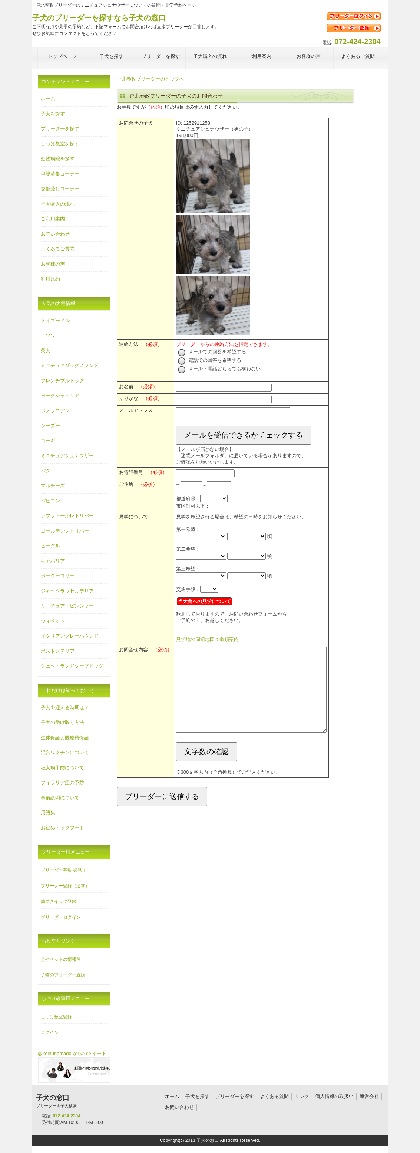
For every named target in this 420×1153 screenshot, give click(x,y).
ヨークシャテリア (60, 395)
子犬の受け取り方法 (62, 722)
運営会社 (369, 1096)
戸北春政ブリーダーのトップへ (150, 79)
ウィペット (53, 621)
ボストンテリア (58, 651)
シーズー (50, 425)
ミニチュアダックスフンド (70, 365)
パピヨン (50, 501)
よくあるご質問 (58, 249)
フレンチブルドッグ (62, 380)
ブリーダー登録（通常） (65, 885)
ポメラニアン (55, 410)
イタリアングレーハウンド (70, 636)
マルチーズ (53, 485)
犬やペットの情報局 (61, 959)
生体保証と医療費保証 (65, 737)
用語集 (48, 812)
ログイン (50, 1032)
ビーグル (50, 545)
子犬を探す (53, 114)
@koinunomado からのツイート (72, 1053)
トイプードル (55, 320)
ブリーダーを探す (60, 128)
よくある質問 (274, 1096)
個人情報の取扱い (334, 1096)
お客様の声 (53, 264)
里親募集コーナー (60, 174)
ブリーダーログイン (61, 917)
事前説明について (60, 797)
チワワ (48, 335)
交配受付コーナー (60, 188)
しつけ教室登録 (56, 1016)
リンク (302, 1096)
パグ (45, 471)
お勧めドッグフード (62, 828)
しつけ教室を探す (60, 144)
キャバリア (53, 561)
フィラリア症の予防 (62, 782)
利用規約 (50, 279)
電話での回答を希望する (210, 360)
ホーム (48, 98)
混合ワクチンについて (65, 752)
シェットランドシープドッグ (72, 666)
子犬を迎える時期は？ (65, 707)
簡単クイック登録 (58, 901)
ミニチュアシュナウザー (67, 455)
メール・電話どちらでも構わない (219, 368)
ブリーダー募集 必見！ (63, 870)
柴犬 (45, 350)
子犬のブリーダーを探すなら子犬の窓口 (99, 18)
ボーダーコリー (58, 576)
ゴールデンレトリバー (65, 531)
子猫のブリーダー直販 (63, 974)
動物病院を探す (58, 158)
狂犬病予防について (62, 767)
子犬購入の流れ (58, 204)
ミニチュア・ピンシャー (67, 606)
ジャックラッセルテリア (67, 591)
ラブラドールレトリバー (67, 515)
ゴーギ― (50, 440)
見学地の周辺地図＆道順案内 (207, 639)
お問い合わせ (55, 234)
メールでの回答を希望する (212, 351)
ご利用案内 (53, 219)
